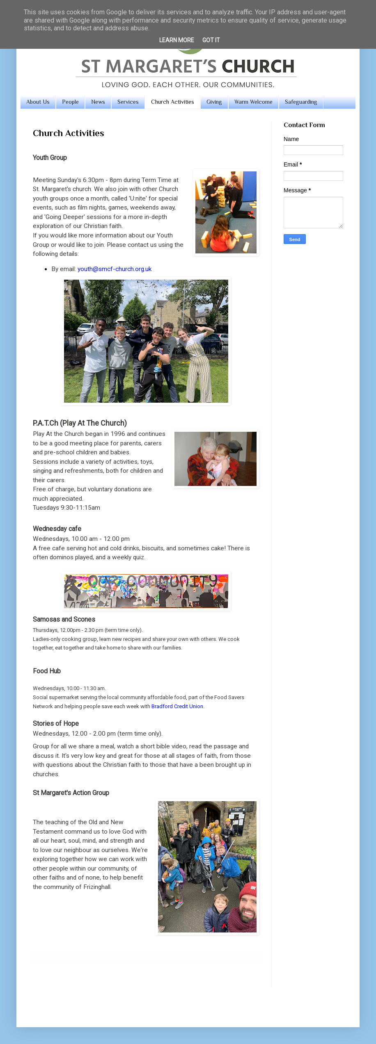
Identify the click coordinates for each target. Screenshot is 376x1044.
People (70, 101)
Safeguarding (301, 101)
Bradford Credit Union (177, 706)
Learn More (176, 40)
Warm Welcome (253, 101)
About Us (38, 101)
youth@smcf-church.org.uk (114, 269)
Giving (214, 101)
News (98, 101)
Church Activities (172, 101)
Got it (211, 40)
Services (128, 101)
